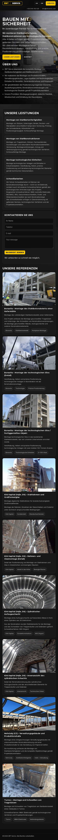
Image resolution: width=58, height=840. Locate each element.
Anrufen (50, 3)
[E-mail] (29, 233)
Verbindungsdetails (37, 819)
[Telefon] (29, 227)
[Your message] (29, 242)
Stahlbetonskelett (22, 330)
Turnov (8, 819)
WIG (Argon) (39, 633)
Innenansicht (21, 691)
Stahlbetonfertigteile (23, 758)
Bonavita (9, 330)
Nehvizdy (9, 758)
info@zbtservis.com (49, 8)
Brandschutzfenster (37, 514)
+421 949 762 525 (33, 8)
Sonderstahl (21, 514)
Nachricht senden (15, 252)
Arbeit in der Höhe (23, 569)
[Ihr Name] (29, 220)
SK (37, 3)
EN (42, 3)
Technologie (20, 388)
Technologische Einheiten (25, 452)
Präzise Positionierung (36, 388)
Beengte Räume (39, 569)
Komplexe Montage (39, 330)
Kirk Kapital (10, 514)
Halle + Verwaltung (41, 758)
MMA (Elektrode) (20, 819)
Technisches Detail (37, 691)
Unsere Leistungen (11, 57)
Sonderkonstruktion (24, 633)
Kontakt (28, 57)
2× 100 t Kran (42, 452)
